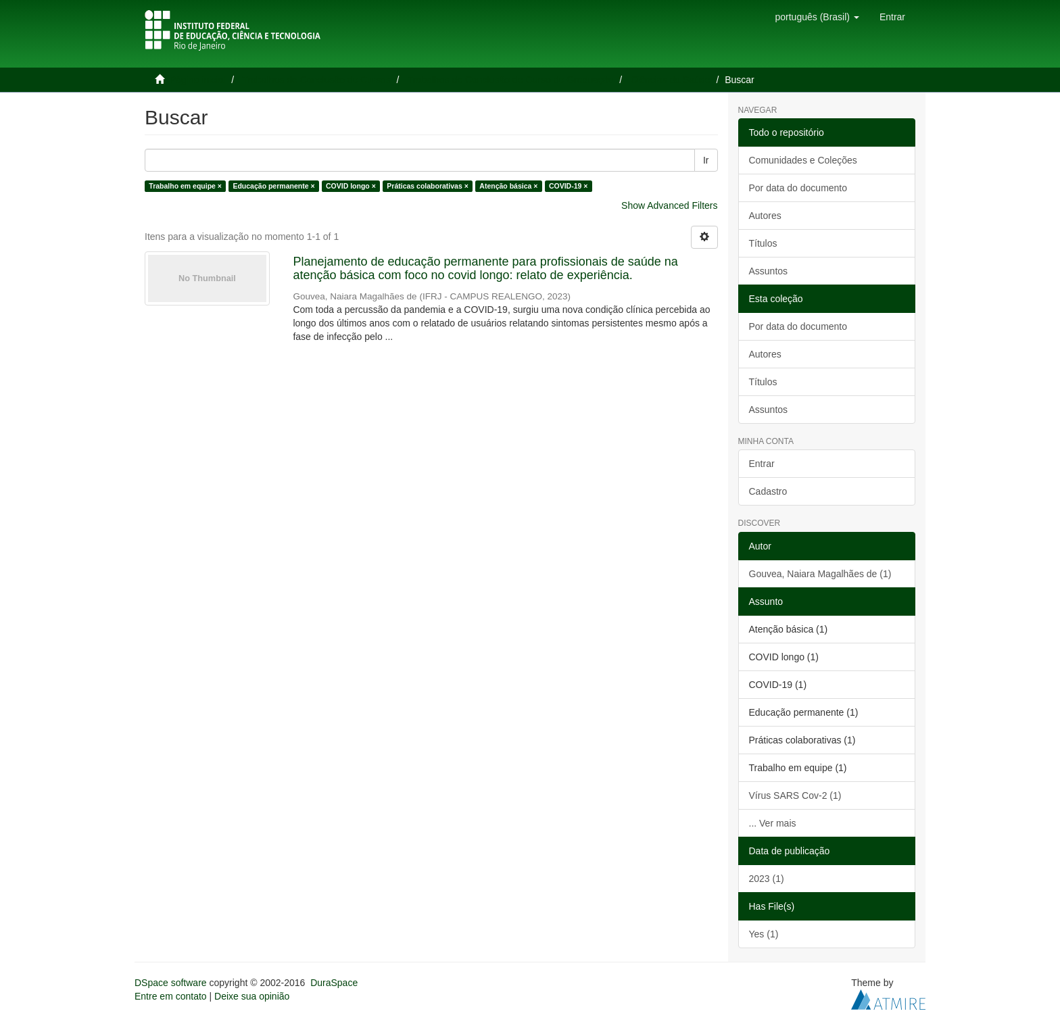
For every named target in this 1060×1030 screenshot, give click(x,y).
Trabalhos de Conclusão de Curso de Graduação (511, 79)
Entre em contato (171, 996)
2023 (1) (766, 878)
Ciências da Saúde (670, 79)
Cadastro (768, 491)
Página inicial (198, 79)
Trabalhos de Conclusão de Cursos (317, 79)
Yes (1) (764, 934)
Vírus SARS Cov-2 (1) (795, 795)
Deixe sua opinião (251, 996)
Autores (765, 215)
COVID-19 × (568, 186)
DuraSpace (334, 982)
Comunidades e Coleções (803, 160)
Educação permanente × (273, 186)
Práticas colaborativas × (427, 186)
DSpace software (171, 982)
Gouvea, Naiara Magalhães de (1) (820, 573)
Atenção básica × (508, 186)
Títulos (763, 243)
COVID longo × (351, 186)
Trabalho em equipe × (185, 186)
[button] (817, 17)
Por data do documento (798, 187)
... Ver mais (772, 823)
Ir (706, 160)
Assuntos (768, 271)
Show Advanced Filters (669, 205)
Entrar (762, 463)
